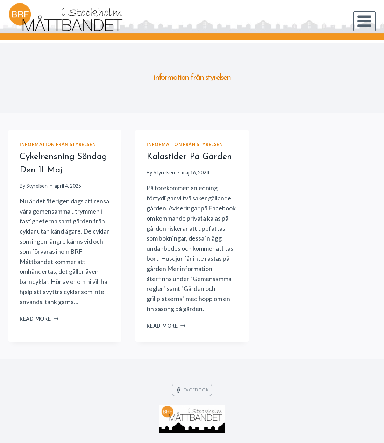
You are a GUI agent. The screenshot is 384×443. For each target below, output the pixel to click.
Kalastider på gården (189, 156)
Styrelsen (37, 186)
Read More (39, 319)
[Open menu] (364, 21)
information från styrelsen (58, 144)
